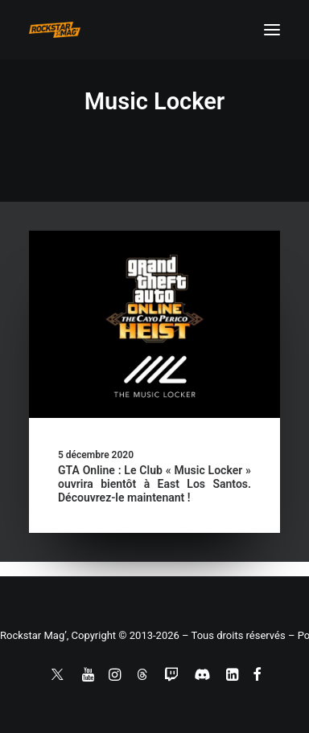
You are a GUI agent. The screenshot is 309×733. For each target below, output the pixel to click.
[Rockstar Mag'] (54, 30)
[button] (272, 29)
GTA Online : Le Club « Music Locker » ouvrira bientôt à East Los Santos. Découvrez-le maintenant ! (154, 484)
